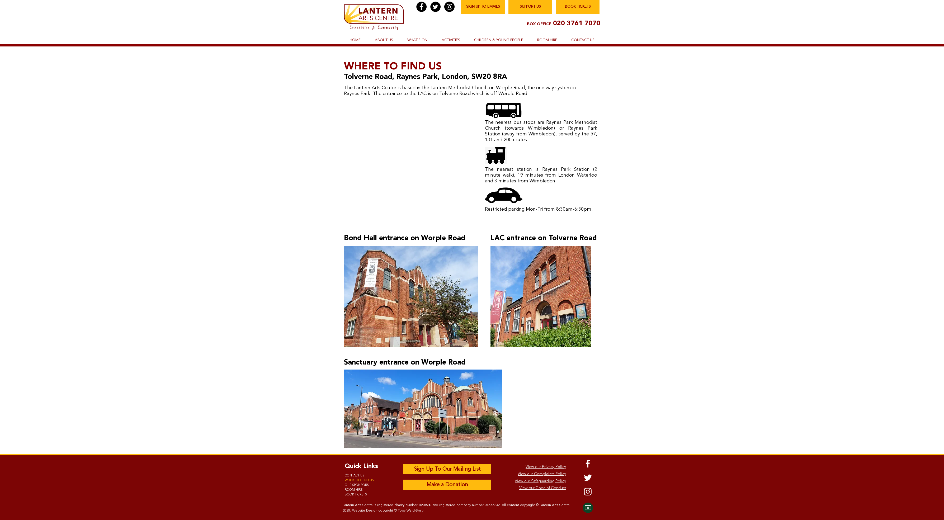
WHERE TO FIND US (359, 480)
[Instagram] (449, 7)
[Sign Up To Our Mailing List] (447, 469)
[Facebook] (421, 7)
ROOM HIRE (353, 489)
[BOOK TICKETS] (578, 7)
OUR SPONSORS (357, 485)
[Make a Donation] (447, 485)
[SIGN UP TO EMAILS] (483, 7)
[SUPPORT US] (530, 7)
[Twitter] (435, 7)
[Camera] (588, 508)
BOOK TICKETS (356, 494)
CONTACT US (354, 475)
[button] (383, 40)
